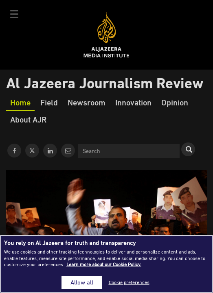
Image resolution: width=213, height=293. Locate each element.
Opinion (174, 102)
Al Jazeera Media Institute (106, 34)
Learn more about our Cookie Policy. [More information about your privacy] (103, 264)
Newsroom (86, 102)
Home (20, 102)
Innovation (133, 102)
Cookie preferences (129, 282)
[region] (106, 264)
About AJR (28, 119)
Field (49, 102)
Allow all (81, 282)
